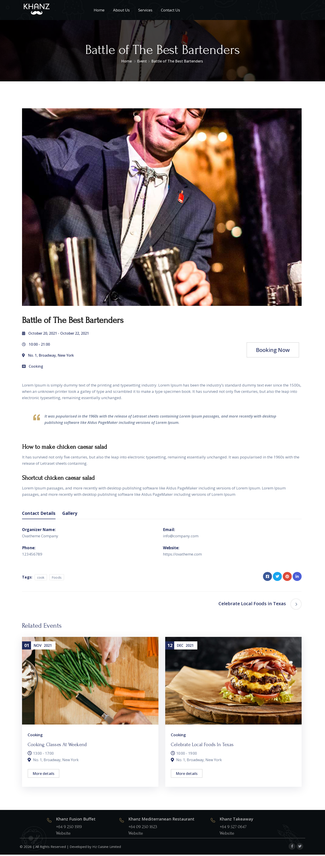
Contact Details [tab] (41, 514)
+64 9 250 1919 (69, 828)
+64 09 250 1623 (142, 828)
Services (145, 10)
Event (142, 61)
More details (43, 774)
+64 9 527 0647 (233, 828)
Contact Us (170, 10)
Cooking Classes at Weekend (57, 746)
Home (99, 10)
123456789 (32, 555)
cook (41, 578)
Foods (57, 578)
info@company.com (180, 537)
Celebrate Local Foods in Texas (202, 746)
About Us (121, 10)
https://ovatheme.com (182, 555)
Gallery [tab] (76, 514)
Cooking (36, 366)
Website (63, 834)
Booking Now (273, 350)
